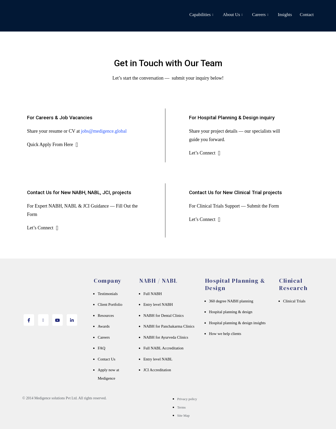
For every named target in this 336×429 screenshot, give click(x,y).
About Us (233, 14)
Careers (260, 14)
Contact (307, 14)
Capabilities (201, 14)
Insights (285, 14)
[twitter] (43, 320)
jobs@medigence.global (104, 131)
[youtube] (57, 320)
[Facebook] (29, 320)
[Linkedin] (72, 320)
